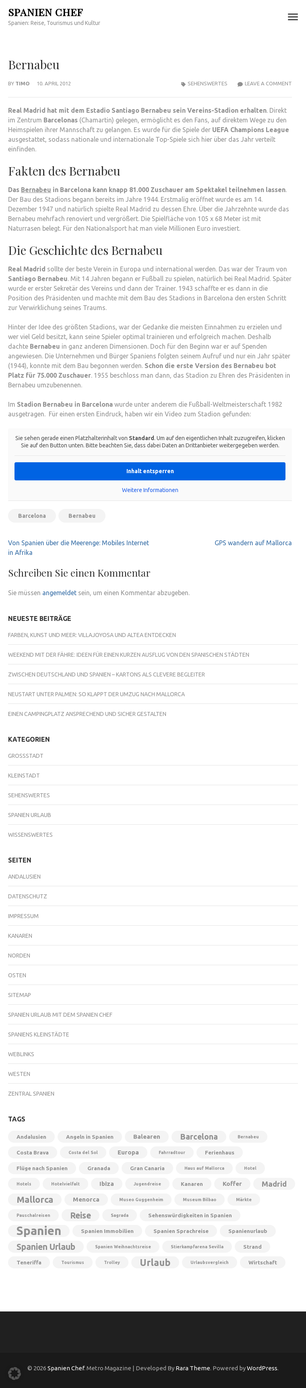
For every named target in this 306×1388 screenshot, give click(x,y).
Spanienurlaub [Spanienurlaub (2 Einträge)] (247, 1231)
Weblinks (21, 1054)
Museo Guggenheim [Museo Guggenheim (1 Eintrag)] (141, 1199)
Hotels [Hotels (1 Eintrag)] (24, 1183)
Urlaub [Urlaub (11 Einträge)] (155, 1262)
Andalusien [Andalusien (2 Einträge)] (31, 1137)
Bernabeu (36, 189)
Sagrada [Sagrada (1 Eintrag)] (119, 1215)
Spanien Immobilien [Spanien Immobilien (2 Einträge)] (107, 1231)
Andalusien (24, 876)
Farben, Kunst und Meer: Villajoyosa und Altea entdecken (92, 635)
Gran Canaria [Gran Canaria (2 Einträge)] (147, 1168)
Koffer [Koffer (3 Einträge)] (232, 1183)
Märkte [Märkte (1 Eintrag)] (244, 1199)
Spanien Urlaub (29, 815)
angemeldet (59, 592)
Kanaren (20, 936)
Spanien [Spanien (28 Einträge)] (39, 1231)
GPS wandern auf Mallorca (253, 542)
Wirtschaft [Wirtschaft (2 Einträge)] (262, 1262)
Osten (17, 975)
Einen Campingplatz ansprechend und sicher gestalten (87, 714)
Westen (19, 1074)
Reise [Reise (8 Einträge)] (80, 1215)
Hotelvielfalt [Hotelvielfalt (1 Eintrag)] (65, 1183)
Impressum (23, 916)
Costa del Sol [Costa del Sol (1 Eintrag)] (83, 1152)
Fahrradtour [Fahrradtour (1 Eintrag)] (172, 1152)
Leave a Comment (268, 83)
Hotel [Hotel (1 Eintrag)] (250, 1168)
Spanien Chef (45, 12)
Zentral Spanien (31, 1093)
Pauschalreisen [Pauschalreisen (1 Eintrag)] (33, 1215)
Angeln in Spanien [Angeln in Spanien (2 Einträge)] (90, 1137)
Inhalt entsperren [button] (150, 471)
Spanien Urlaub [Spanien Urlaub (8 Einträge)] (46, 1246)
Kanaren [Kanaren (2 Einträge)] (192, 1184)
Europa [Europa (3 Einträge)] (128, 1152)
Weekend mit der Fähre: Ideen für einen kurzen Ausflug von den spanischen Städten (128, 655)
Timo (22, 83)
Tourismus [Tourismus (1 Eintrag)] (72, 1262)
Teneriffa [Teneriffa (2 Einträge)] (29, 1262)
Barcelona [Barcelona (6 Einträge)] (199, 1136)
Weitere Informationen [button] (150, 490)
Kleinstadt (24, 775)
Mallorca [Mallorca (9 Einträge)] (35, 1199)
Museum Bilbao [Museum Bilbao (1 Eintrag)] (199, 1199)
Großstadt (25, 756)
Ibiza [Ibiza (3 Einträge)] (106, 1183)
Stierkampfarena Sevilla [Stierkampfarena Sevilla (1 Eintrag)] (197, 1246)
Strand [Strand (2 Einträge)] (252, 1246)
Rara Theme (193, 1368)
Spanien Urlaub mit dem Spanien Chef (60, 1015)
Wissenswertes (30, 835)
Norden (19, 955)
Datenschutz (27, 896)
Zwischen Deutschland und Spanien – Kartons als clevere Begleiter (106, 674)
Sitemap (19, 995)
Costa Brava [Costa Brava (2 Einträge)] (33, 1152)
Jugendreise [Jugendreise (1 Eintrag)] (147, 1183)
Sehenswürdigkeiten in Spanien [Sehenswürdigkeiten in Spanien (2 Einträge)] (190, 1215)
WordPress (262, 1368)
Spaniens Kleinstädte (38, 1034)
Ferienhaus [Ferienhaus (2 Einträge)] (219, 1152)
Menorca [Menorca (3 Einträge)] (86, 1199)
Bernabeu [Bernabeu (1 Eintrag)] (248, 1136)
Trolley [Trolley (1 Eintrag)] (112, 1262)
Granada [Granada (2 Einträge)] (98, 1168)
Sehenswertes (207, 83)
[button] (14, 1373)
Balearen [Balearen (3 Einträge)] (146, 1136)
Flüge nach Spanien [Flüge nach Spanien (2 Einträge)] (42, 1168)
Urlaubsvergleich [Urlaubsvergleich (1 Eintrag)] (209, 1262)
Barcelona (32, 516)
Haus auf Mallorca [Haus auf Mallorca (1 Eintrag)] (204, 1168)
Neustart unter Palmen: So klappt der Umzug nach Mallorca (96, 694)
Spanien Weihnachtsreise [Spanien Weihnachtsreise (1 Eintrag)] (123, 1246)
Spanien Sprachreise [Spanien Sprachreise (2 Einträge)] (181, 1231)
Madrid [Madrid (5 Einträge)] (274, 1184)
